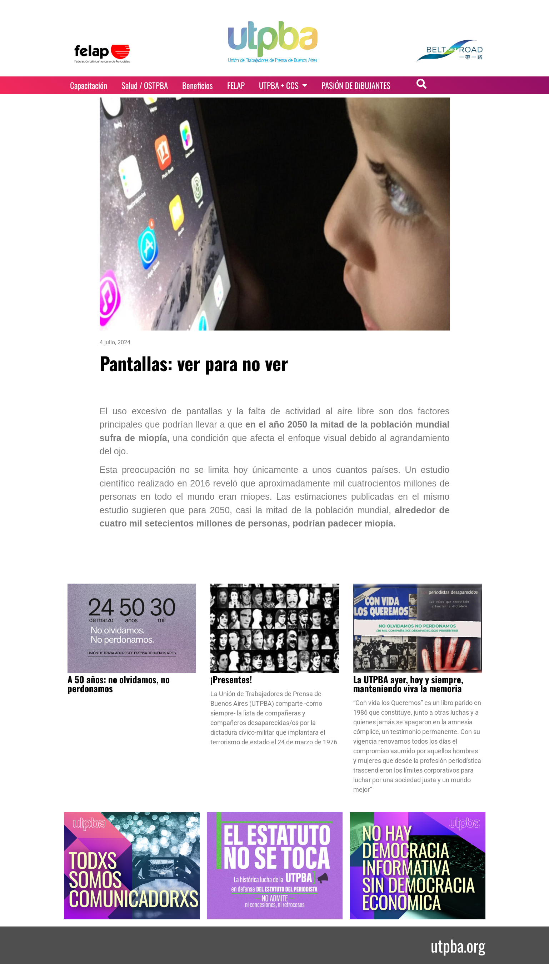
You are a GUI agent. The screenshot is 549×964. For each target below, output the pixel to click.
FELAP (236, 85)
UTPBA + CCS (283, 85)
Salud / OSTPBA (144, 85)
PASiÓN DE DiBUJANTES (355, 85)
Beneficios (197, 85)
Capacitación (88, 85)
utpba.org (458, 945)
